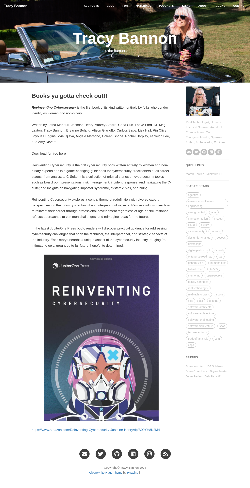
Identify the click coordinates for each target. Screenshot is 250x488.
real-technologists (199, 294)
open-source (214, 275)
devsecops (194, 243)
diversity (219, 250)
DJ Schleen (215, 366)
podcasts (166, 6)
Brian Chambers (196, 371)
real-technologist (198, 288)
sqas (222, 326)
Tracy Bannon (15, 6)
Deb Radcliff (213, 376)
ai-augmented (196, 212)
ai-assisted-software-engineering (201, 204)
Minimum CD (215, 174)
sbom (219, 294)
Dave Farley (194, 376)
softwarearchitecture (200, 326)
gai (220, 256)
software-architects (199, 307)
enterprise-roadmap (200, 256)
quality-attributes (198, 281)
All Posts (91, 6)
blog (111, 6)
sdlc (190, 300)
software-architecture (201, 313)
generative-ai (196, 262)
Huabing (132, 472)
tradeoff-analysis (198, 338)
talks (186, 6)
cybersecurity (196, 231)
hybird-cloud (195, 269)
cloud (191, 225)
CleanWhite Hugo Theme (105, 472)
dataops (216, 231)
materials (143, 6)
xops (191, 345)
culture (205, 225)
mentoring (194, 275)
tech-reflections (197, 332)
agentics (193, 195)
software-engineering (201, 319)
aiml (213, 212)
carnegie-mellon (198, 218)
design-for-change (199, 237)
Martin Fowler (195, 174)
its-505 (214, 269)
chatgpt (218, 218)
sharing (213, 300)
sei (201, 300)
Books (220, 6)
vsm (217, 338)
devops (221, 237)
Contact (239, 6)
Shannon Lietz (195, 366)
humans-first (218, 262)
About (203, 6)
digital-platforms (198, 250)
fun (125, 6)
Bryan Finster (218, 371)
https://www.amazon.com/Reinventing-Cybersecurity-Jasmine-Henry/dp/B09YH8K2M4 (96, 430)
